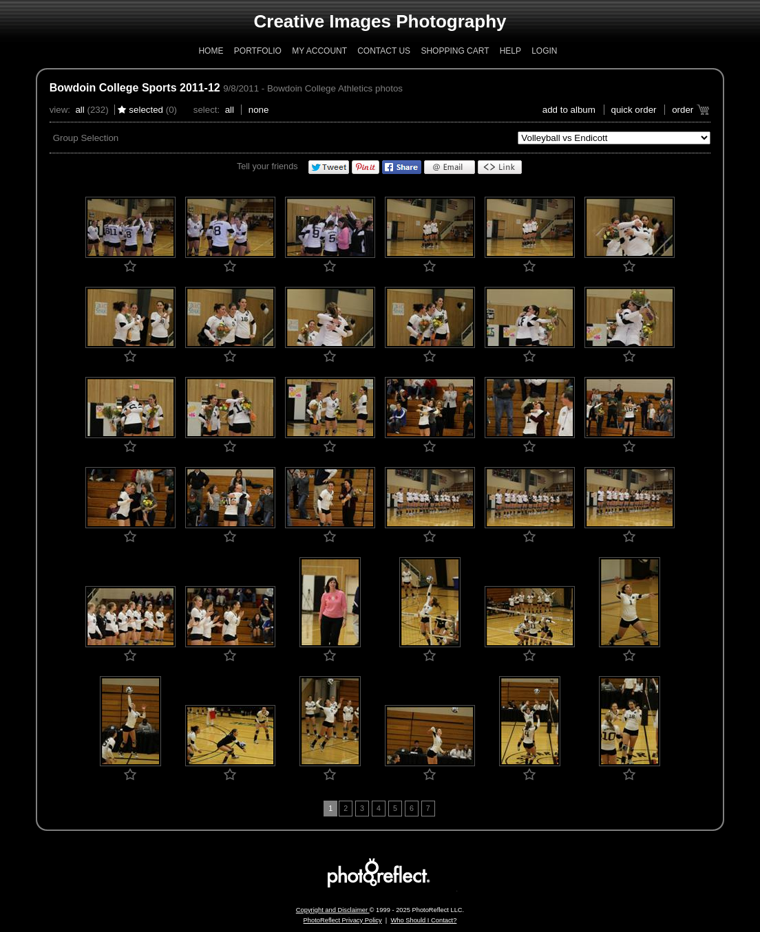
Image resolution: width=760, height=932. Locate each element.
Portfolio (258, 51)
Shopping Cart (455, 51)
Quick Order (634, 110)
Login (544, 51)
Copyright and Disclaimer (333, 910)
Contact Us (383, 51)
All (79, 110)
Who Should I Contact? (423, 920)
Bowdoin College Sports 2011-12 (135, 88)
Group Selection (86, 138)
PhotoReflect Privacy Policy (343, 920)
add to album (568, 110)
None (259, 110)
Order (682, 110)
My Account (319, 51)
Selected (146, 110)
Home (210, 51)
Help (510, 51)
